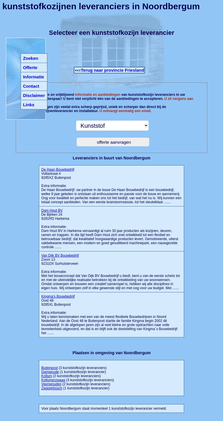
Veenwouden (51, 384)
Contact (31, 86)
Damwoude (50, 372)
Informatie (33, 76)
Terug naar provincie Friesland (112, 70)
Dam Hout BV (51, 210)
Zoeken (30, 58)
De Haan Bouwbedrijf (57, 170)
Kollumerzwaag (53, 380)
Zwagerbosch (51, 388)
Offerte (30, 67)
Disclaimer (34, 95)
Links (28, 104)
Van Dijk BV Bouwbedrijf (60, 255)
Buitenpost (49, 368)
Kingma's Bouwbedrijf (58, 296)
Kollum (46, 376)
